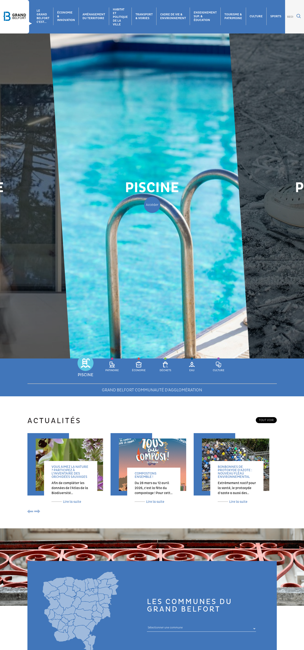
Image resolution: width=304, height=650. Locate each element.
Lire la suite (66, 502)
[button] (85, 369)
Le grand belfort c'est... (43, 16)
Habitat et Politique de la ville (120, 16)
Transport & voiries (144, 16)
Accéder (152, 205)
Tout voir (266, 420)
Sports (276, 16)
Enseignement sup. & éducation (205, 16)
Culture (256, 16)
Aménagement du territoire (94, 16)
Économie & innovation (66, 16)
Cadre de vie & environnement (173, 16)
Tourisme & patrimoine (233, 16)
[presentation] (31, 512)
